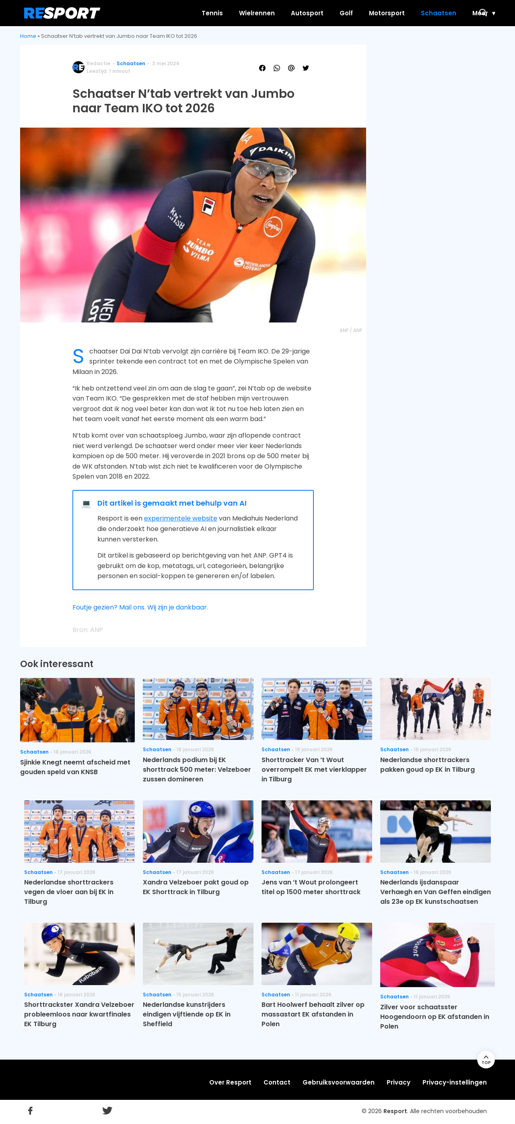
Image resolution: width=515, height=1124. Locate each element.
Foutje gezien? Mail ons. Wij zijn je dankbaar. (140, 607)
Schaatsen (406, 13)
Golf (313, 13)
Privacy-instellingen (454, 1082)
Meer (447, 13)
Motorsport (354, 13)
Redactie (98, 63)
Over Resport (230, 1082)
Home (28, 36)
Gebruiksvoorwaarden (339, 1082)
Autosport (274, 13)
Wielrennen (224, 13)
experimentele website (180, 518)
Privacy (398, 1082)
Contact (277, 1082)
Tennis (179, 13)
